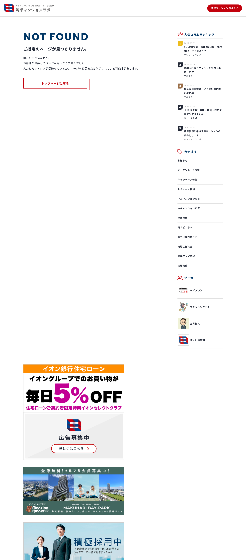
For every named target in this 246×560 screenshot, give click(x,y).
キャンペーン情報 (187, 179)
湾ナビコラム (184, 227)
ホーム (27, 486)
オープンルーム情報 (188, 170)
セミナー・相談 (186, 189)
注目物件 (182, 217)
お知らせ (182, 160)
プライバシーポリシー (60, 555)
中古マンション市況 (188, 208)
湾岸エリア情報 (186, 256)
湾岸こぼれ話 (184, 246)
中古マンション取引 (188, 198)
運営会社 (27, 555)
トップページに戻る (55, 83)
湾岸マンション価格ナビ (224, 8)
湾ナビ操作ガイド (187, 236)
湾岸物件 (182, 265)
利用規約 (40, 555)
